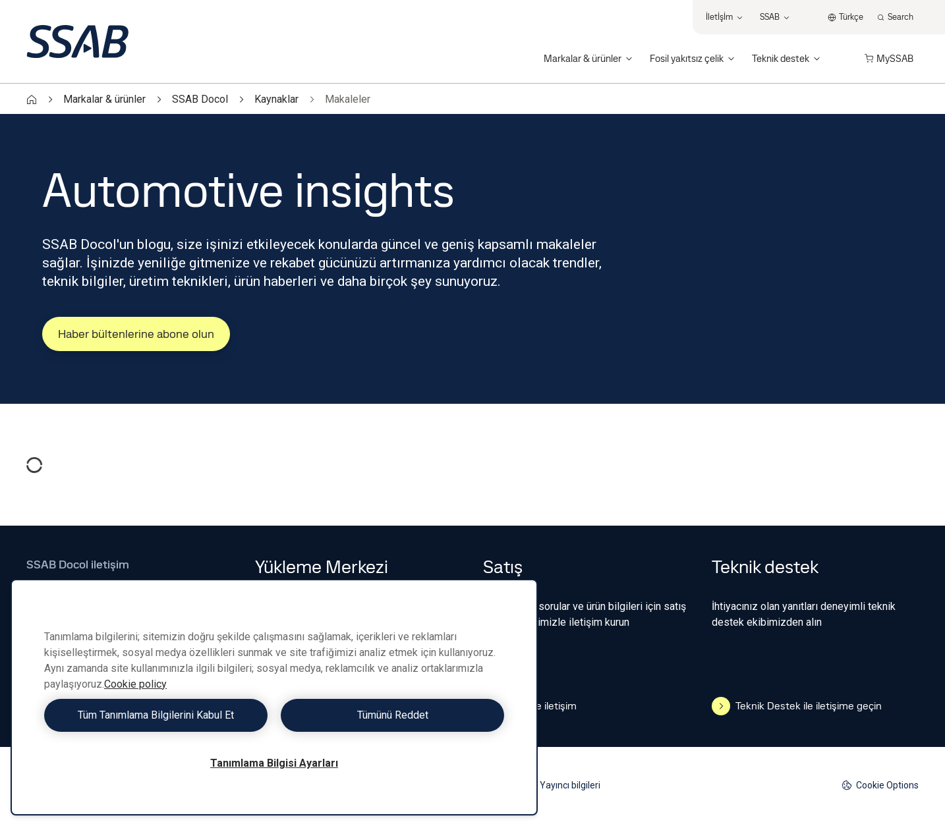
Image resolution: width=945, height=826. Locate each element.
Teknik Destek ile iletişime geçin (797, 706)
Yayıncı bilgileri (570, 785)
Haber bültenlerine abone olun (136, 333)
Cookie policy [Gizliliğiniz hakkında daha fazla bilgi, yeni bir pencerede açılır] (135, 684)
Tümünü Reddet (392, 715)
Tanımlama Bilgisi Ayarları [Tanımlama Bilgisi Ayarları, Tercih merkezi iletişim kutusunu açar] (274, 763)
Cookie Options (880, 785)
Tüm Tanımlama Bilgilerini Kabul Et (156, 715)
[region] (274, 697)
